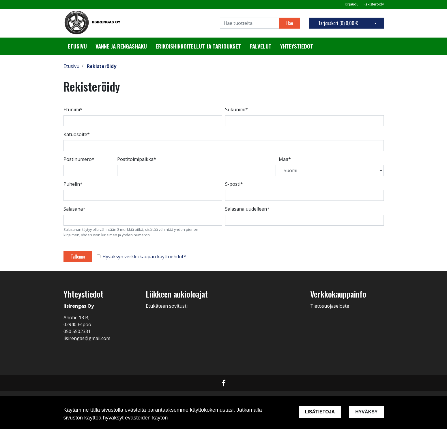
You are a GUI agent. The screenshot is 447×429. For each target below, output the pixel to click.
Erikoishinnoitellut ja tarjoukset (198, 46)
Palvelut (261, 46)
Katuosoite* (76, 134)
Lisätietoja (320, 411)
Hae (289, 23)
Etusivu (77, 46)
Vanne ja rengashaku (121, 46)
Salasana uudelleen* (247, 209)
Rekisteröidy (374, 4)
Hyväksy (366, 411)
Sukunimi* (236, 109)
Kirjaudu (352, 4)
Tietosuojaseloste (329, 306)
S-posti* (234, 184)
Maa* (285, 159)
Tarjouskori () (338, 23)
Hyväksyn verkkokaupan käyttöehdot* (144, 256)
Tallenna (78, 256)
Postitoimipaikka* (136, 159)
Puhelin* (73, 184)
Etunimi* (73, 109)
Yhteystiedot (296, 46)
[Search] (249, 23)
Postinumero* (78, 159)
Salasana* (74, 209)
